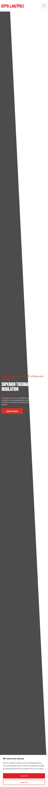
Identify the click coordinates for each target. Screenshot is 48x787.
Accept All (24, 775)
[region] (24, 771)
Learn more (12, 411)
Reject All (24, 782)
